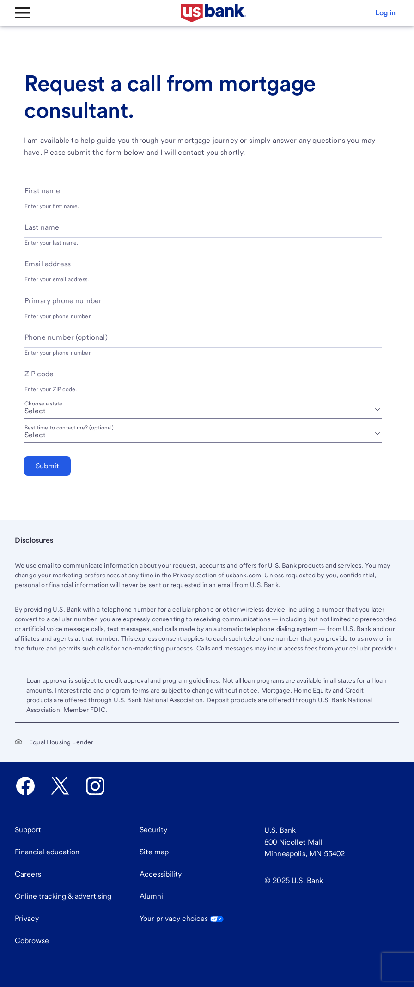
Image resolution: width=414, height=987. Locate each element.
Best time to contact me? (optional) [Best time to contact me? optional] (69, 427)
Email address (47, 263)
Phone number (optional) (66, 337)
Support (28, 829)
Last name (41, 227)
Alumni (151, 896)
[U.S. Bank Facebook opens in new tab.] (25, 786)
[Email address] (203, 267)
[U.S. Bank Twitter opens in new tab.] (60, 786)
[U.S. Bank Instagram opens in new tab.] (95, 786)
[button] (385, 13)
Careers (28, 874)
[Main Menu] (22, 13)
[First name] (203, 194)
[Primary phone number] (203, 304)
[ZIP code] (203, 377)
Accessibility (161, 874)
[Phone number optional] (203, 341)
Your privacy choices (182, 918)
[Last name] (203, 231)
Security (153, 829)
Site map (154, 851)
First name (42, 190)
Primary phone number (63, 300)
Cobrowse (32, 940)
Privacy (27, 918)
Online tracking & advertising (63, 896)
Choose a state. (44, 403)
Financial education (47, 851)
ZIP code (39, 373)
